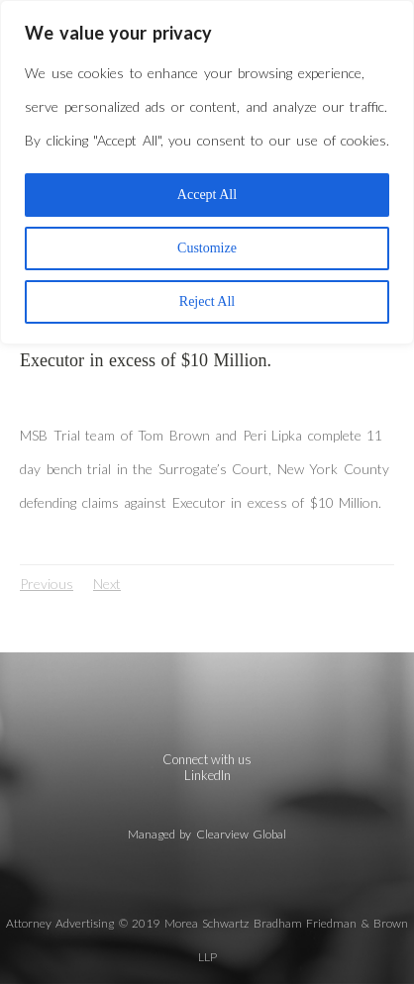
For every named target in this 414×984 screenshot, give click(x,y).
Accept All (207, 194)
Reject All (207, 301)
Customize (207, 248)
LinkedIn (207, 775)
